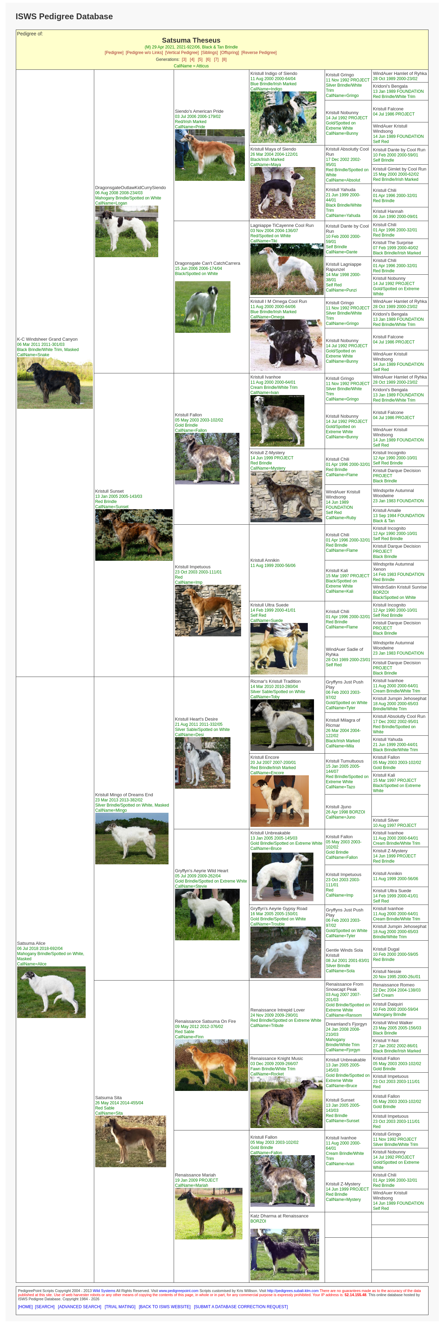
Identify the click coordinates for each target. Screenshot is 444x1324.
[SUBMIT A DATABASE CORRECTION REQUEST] (241, 1306)
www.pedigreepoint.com (178, 1291)
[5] (200, 59)
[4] (192, 59)
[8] (224, 59)
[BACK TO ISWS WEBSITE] (165, 1306)
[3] (184, 59)
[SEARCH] (45, 1306)
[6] (208, 59)
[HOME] (25, 1306)
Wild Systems (104, 1291)
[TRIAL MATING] (120, 1306)
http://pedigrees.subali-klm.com (293, 1291)
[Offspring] (229, 52)
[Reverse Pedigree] (259, 52)
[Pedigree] (114, 52)
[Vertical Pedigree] (181, 52)
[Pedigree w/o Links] (144, 52)
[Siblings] (209, 52)
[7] (216, 59)
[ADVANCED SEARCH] (79, 1306)
